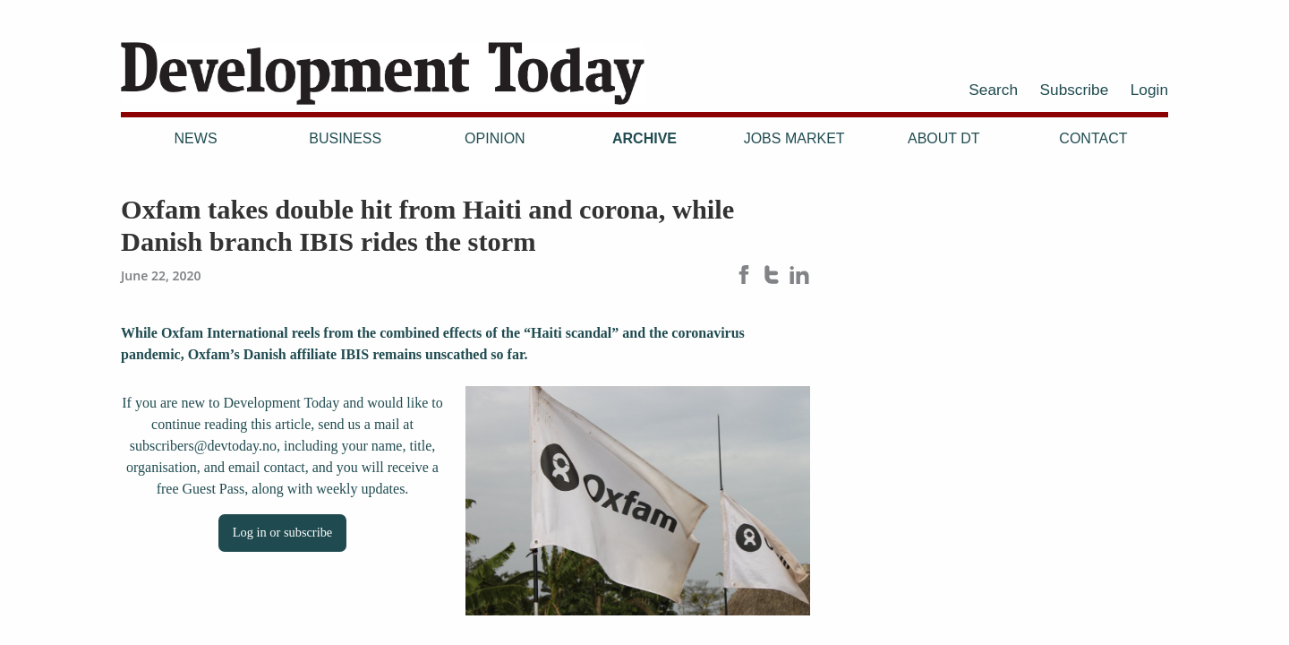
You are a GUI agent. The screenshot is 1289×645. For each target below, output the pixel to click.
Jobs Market (794, 138)
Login (1149, 90)
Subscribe (1074, 90)
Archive (644, 138)
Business (345, 138)
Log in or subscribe (283, 532)
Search (993, 90)
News (196, 138)
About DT (944, 138)
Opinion (495, 138)
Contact (1093, 138)
